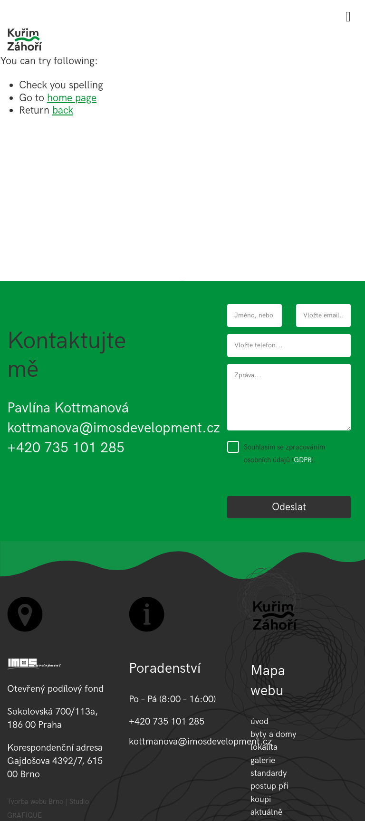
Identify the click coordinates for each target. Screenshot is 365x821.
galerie (262, 760)
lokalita (264, 747)
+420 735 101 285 (66, 448)
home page (71, 98)
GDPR (303, 460)
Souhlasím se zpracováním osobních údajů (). (284, 453)
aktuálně (266, 812)
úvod (259, 721)
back (62, 110)
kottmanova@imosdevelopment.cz (113, 428)
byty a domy (273, 734)
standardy (268, 773)
